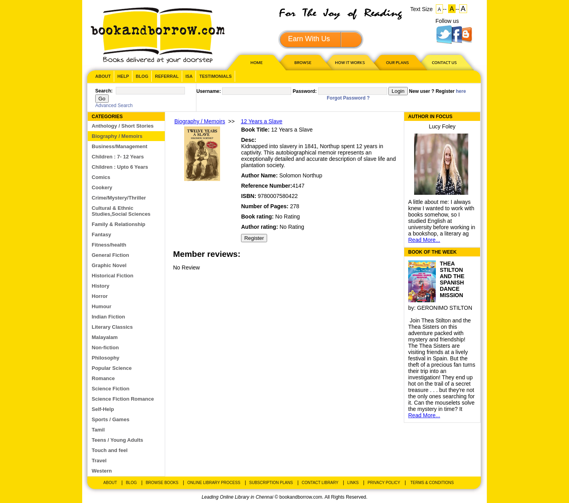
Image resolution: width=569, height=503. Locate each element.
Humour (101, 306)
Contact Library (320, 482)
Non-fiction (105, 347)
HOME (255, 62)
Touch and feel (110, 450)
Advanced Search (114, 105)
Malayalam (105, 337)
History (100, 286)
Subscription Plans (271, 482)
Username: (208, 91)
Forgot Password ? (348, 98)
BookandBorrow (157, 35)
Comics (101, 177)
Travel (99, 460)
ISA (188, 76)
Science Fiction (110, 389)
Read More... (424, 240)
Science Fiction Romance (123, 399)
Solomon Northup (300, 175)
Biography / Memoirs (117, 136)
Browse (303, 62)
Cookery (102, 187)
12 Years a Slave (261, 121)
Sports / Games (110, 419)
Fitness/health (109, 245)
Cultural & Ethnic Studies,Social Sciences (121, 211)
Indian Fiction (108, 317)
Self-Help (103, 409)
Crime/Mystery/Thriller (119, 198)
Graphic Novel (109, 265)
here (461, 91)
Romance (103, 378)
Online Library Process (213, 482)
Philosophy (105, 358)
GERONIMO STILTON (445, 308)
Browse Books (162, 482)
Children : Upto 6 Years (120, 167)
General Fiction (110, 255)
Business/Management (119, 146)
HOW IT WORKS (350, 62)
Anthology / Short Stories (123, 126)
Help (123, 76)
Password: (305, 91)
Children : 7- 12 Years (118, 157)
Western (102, 471)
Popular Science (112, 368)
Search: (104, 91)
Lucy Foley (442, 126)
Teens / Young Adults (117, 440)
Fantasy (101, 234)
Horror (99, 296)
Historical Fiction (112, 276)
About (103, 76)
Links (353, 482)
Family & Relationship (118, 224)
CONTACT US (444, 62)
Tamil (98, 430)
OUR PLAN (397, 62)
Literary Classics (112, 327)
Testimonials (215, 76)
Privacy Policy (383, 482)
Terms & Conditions (432, 482)
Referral (167, 76)
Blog (142, 76)
